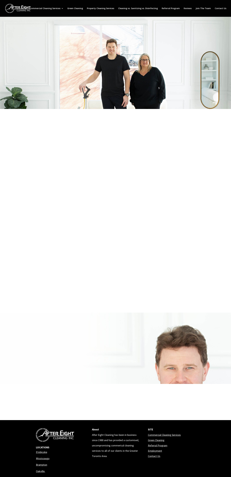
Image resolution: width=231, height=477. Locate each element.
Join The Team (203, 8)
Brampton (41, 464)
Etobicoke (41, 452)
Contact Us (220, 8)
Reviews (188, 8)
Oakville (40, 471)
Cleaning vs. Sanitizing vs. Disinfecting (138, 8)
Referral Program (171, 8)
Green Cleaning (75, 8)
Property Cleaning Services (100, 8)
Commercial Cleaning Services (45, 8)
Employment (155, 450)
